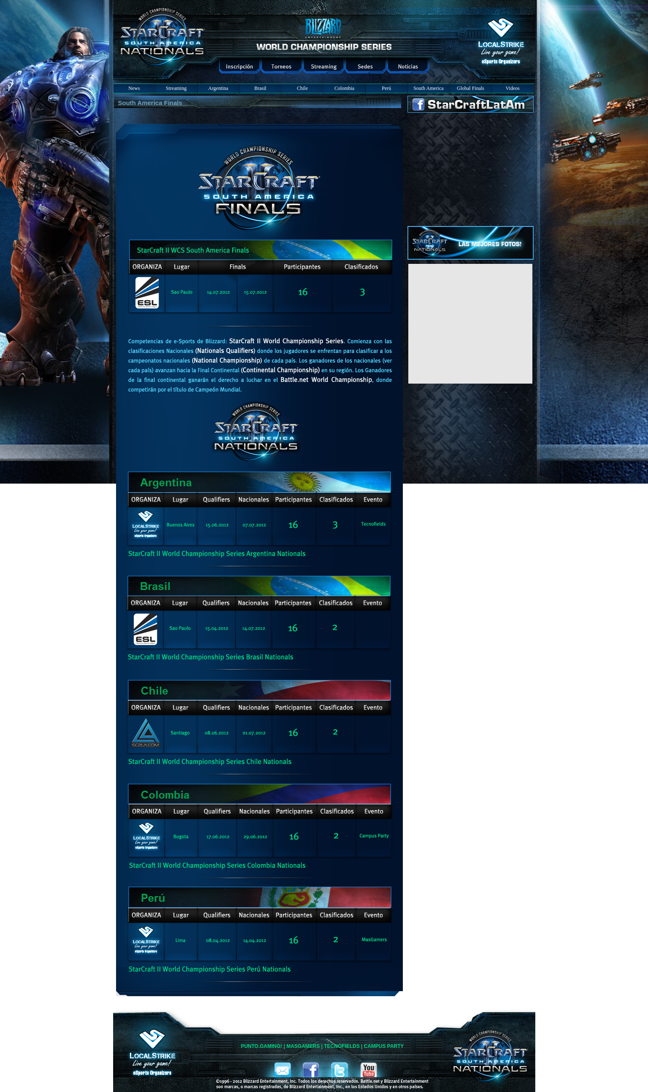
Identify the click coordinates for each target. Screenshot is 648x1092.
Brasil (260, 88)
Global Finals (470, 88)
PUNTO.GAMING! (261, 1046)
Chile (302, 88)
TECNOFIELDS (342, 1046)
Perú (386, 88)
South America (428, 88)
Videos (512, 88)
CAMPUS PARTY (384, 1046)
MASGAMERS (303, 1046)
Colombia (344, 88)
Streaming (176, 88)
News (134, 88)
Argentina (218, 88)
